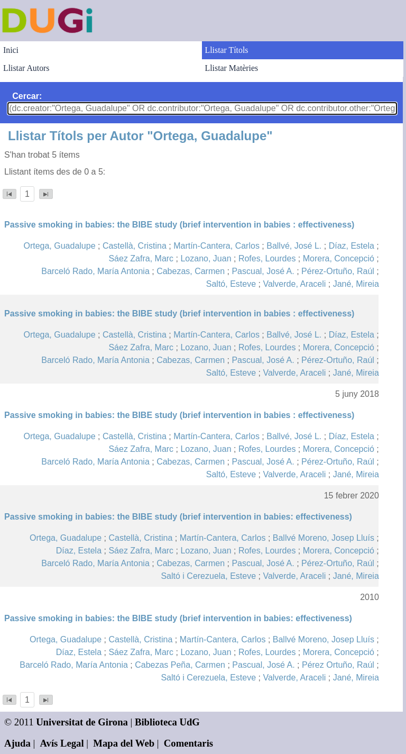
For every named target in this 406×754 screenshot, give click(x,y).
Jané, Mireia (356, 283)
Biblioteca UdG (167, 722)
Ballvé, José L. (293, 245)
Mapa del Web (123, 743)
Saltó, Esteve (231, 283)
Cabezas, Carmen (190, 271)
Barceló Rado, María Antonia (95, 271)
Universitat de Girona (82, 722)
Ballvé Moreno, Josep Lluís (323, 537)
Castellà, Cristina (135, 245)
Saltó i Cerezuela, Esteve (208, 575)
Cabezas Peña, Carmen (180, 664)
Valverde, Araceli (294, 283)
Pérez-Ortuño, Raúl (337, 271)
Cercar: (27, 96)
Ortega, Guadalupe (59, 245)
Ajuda (17, 743)
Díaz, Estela (351, 245)
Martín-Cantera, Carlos (216, 245)
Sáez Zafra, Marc (140, 258)
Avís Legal (62, 743)
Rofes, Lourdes (267, 258)
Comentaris (188, 743)
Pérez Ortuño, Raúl (338, 664)
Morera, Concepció (338, 258)
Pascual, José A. (263, 271)
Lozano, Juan (205, 258)
